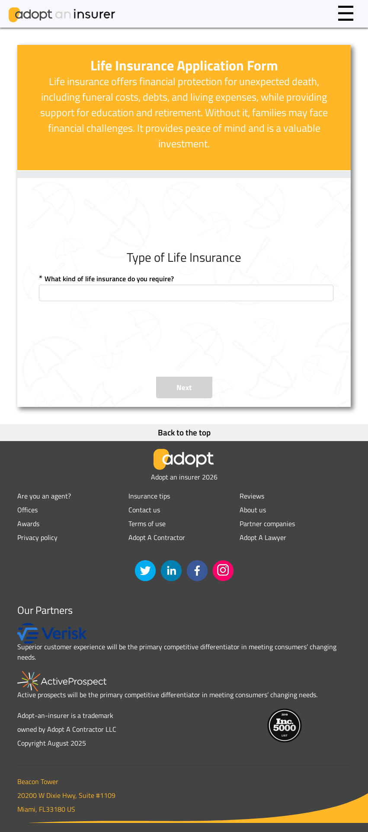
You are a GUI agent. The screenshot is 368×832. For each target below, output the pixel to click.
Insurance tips (149, 496)
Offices (27, 510)
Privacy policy (37, 537)
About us (253, 510)
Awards (28, 523)
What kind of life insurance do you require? (109, 278)
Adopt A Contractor (156, 537)
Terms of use (147, 523)
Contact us (144, 510)
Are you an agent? (44, 496)
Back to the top (184, 432)
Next (184, 387)
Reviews (252, 496)
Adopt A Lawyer (263, 537)
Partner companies (267, 523)
